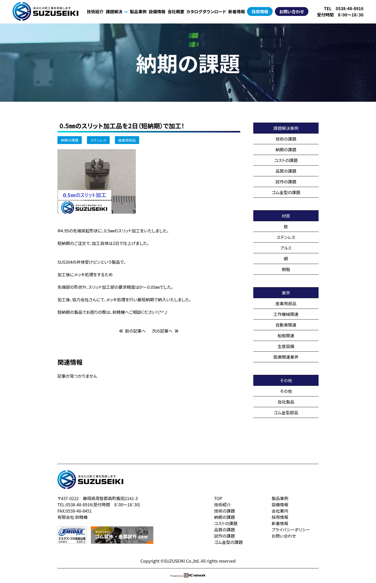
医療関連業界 (285, 357)
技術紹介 (95, 11)
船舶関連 (286, 335)
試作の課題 (285, 181)
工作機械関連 (285, 314)
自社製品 (286, 402)
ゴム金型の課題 (286, 192)
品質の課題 (285, 171)
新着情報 (236, 11)
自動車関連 (285, 325)
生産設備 (286, 346)
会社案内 (280, 511)
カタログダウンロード (206, 11)
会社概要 (176, 11)
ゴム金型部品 (286, 412)
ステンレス (98, 140)
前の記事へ (132, 331)
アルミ (286, 248)
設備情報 (157, 11)
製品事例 (138, 11)
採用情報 (259, 11)
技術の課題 (285, 139)
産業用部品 (127, 140)
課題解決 (117, 11)
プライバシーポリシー (291, 529)
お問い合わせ (291, 11)
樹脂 (286, 269)
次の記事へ (165, 331)
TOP (218, 498)
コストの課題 (285, 160)
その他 (286, 391)
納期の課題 (69, 140)
